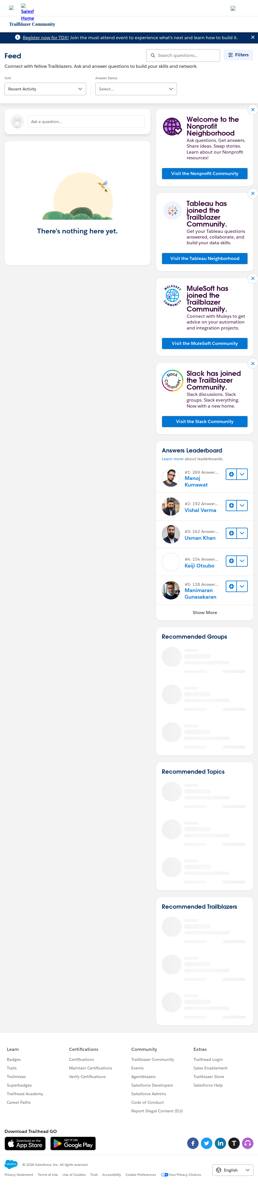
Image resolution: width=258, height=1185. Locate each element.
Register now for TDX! (46, 38)
